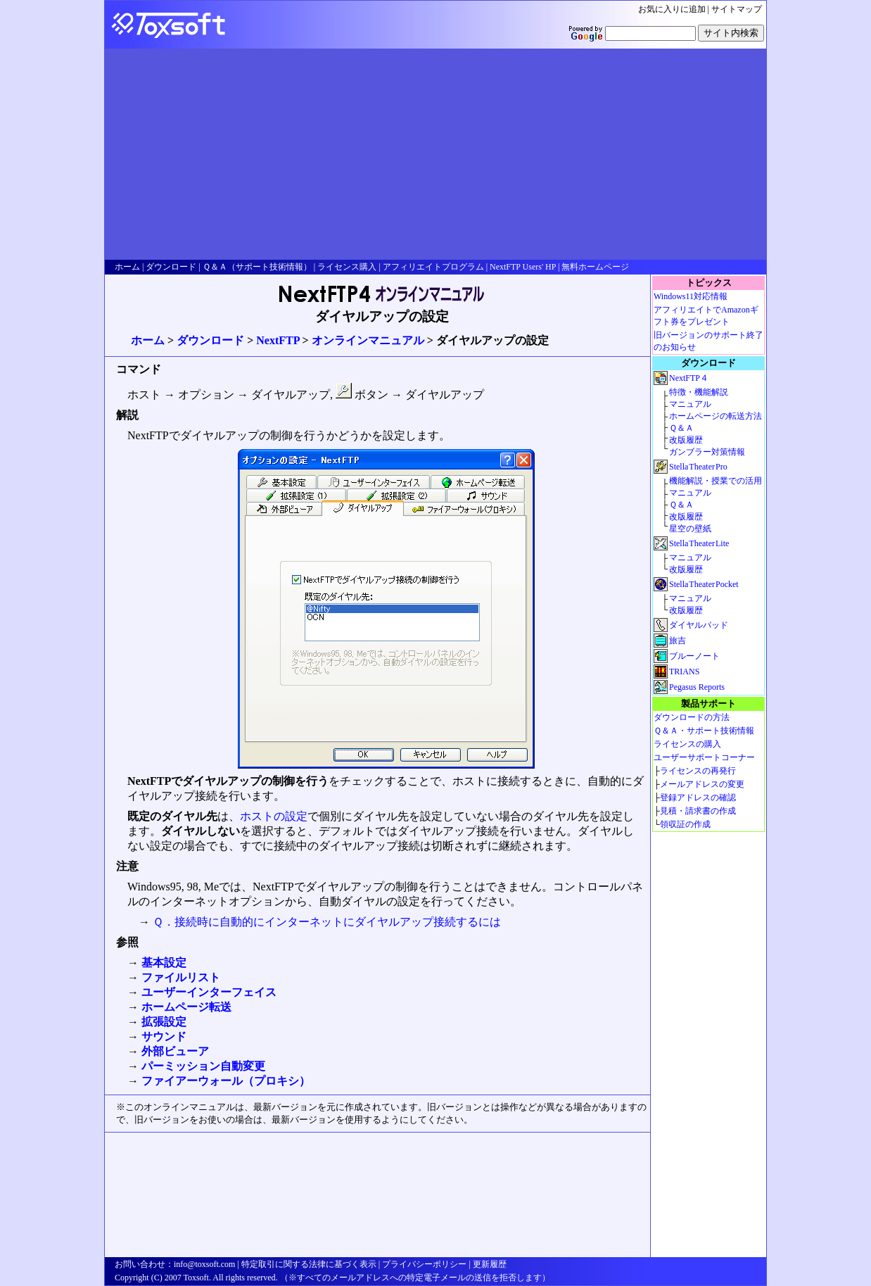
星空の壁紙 (690, 529)
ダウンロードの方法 (692, 717)
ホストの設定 (273, 816)
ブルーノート (694, 656)
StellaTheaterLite (699, 543)
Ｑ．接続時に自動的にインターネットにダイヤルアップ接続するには (327, 922)
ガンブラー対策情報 (707, 452)
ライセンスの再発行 (698, 771)
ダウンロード (210, 340)
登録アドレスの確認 (698, 797)
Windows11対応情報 (690, 296)
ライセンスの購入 (687, 744)
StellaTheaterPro (698, 467)
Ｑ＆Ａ (681, 428)
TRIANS (684, 671)
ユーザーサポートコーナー (704, 757)
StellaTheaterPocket (704, 584)
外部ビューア (175, 1051)
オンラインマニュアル (368, 340)
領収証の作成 (685, 824)
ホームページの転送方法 (715, 416)
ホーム (148, 340)
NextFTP (277, 340)
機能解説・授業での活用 (715, 481)
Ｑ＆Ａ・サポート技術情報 (704, 731)
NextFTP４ (688, 378)
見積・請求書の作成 (698, 811)
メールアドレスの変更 (702, 784)
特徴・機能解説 (698, 392)
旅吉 (677, 640)
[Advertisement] (435, 154)
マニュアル (690, 404)
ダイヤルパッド (698, 625)
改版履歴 (686, 440)
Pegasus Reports (697, 687)
